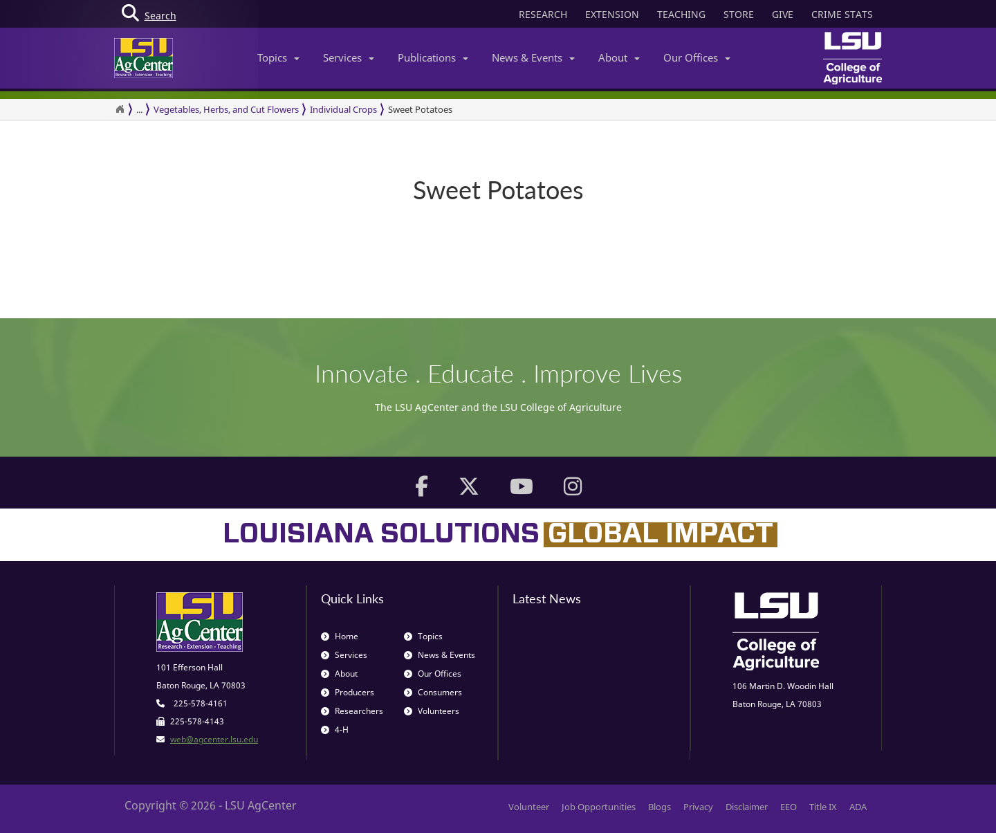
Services (348, 57)
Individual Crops (343, 109)
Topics (278, 57)
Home (339, 636)
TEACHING (681, 14)
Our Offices (696, 57)
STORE (738, 14)
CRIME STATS (842, 14)
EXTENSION (612, 14)
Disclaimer (747, 806)
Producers (347, 692)
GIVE (782, 14)
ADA (858, 806)
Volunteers (431, 711)
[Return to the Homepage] (119, 109)
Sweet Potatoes (420, 109)
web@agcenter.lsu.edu (214, 739)
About (619, 57)
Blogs (659, 806)
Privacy (698, 806)
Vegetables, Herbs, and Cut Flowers (226, 109)
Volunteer (528, 806)
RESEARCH (543, 14)
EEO (788, 806)
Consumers (433, 692)
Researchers (352, 711)
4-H (335, 729)
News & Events (533, 57)
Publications (433, 57)
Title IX (823, 806)
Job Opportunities (599, 806)
